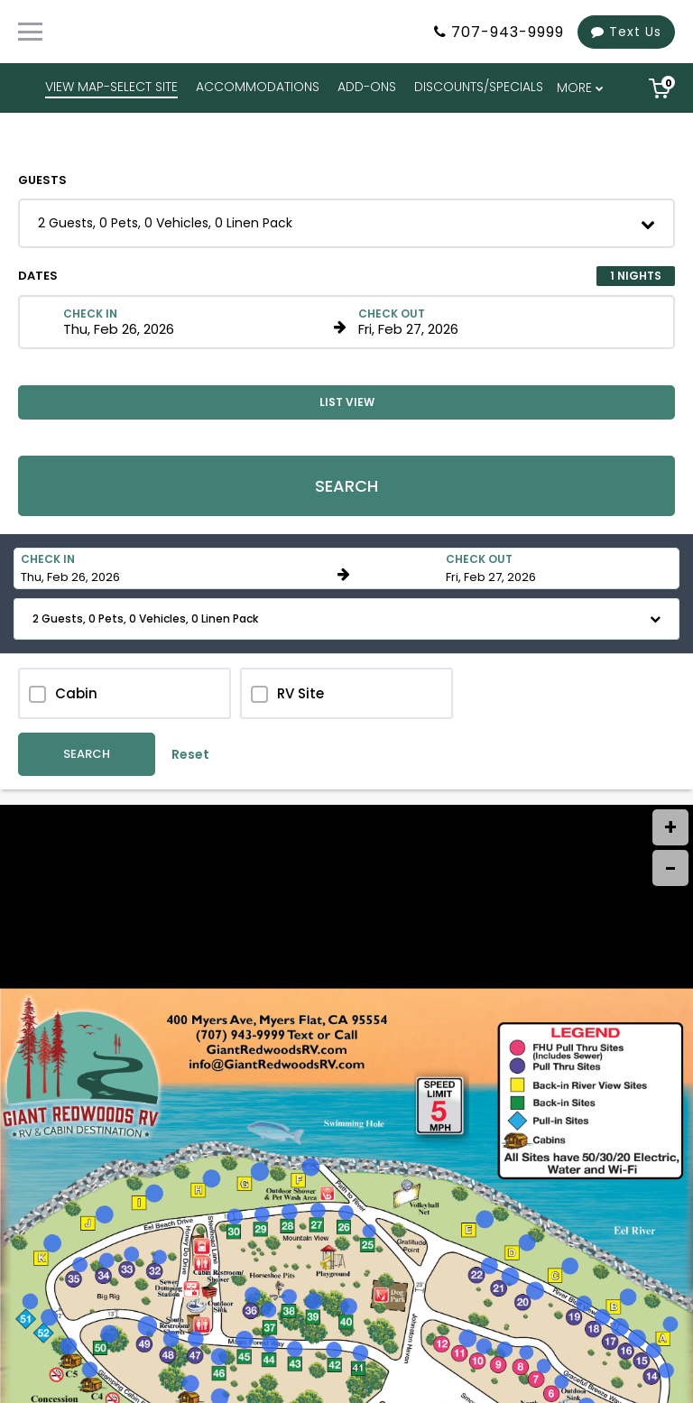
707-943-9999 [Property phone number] (507, 32)
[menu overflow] (581, 88)
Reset (190, 754)
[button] (346, 223)
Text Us (626, 32)
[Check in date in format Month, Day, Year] (195, 322)
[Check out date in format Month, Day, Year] (490, 322)
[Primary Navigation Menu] (30, 32)
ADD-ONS (366, 87)
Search (346, 486)
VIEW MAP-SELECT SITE (111, 87)
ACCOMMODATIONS (257, 87)
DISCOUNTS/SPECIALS (478, 87)
